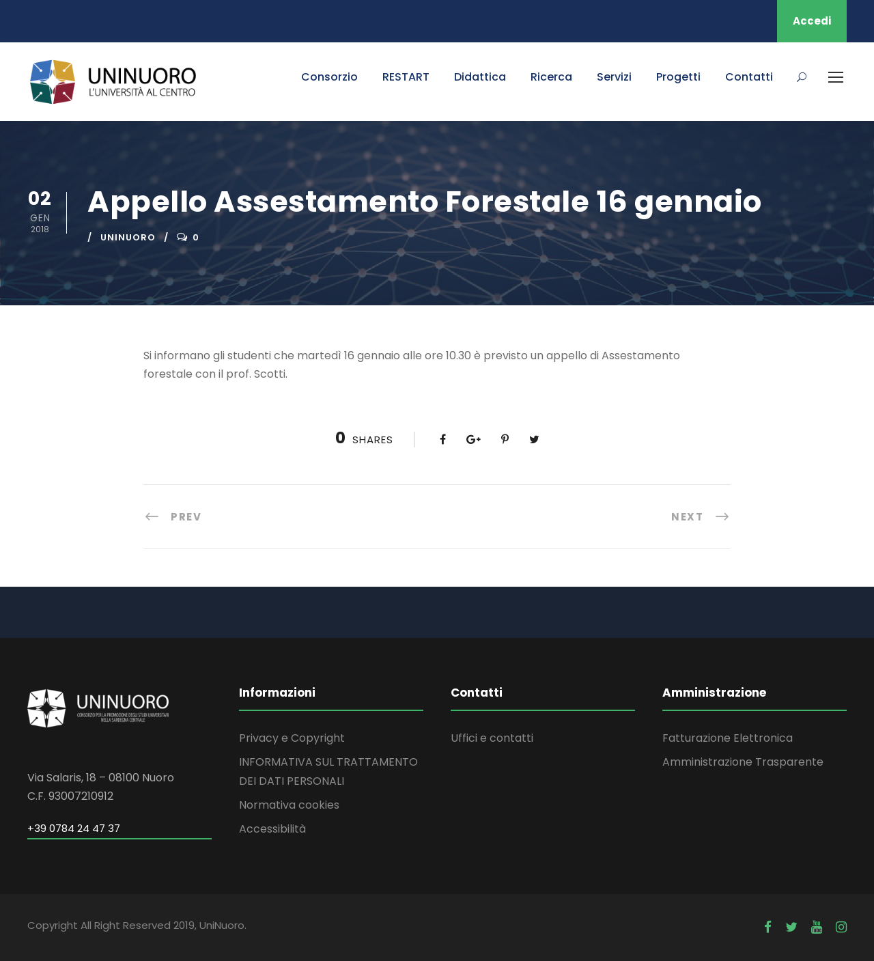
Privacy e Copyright (292, 738)
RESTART (405, 77)
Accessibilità (272, 829)
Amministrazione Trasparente (742, 762)
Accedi (812, 21)
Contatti (749, 77)
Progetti (678, 77)
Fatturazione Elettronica (727, 738)
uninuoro (128, 237)
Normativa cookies (289, 805)
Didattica (480, 77)
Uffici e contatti (492, 738)
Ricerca (551, 77)
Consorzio (329, 77)
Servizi (614, 77)
